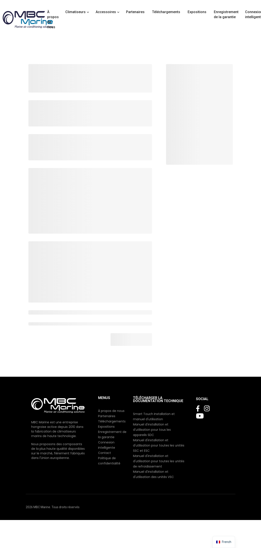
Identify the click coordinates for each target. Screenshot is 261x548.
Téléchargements (166, 12)
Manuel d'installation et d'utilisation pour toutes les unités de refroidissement (158, 461)
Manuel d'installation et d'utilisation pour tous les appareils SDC (152, 429)
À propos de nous (53, 19)
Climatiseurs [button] (75, 12)
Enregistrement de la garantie (226, 14)
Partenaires (135, 12)
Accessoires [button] (106, 12)
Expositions (197, 12)
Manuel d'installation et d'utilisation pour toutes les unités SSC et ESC (158, 445)
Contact (104, 453)
